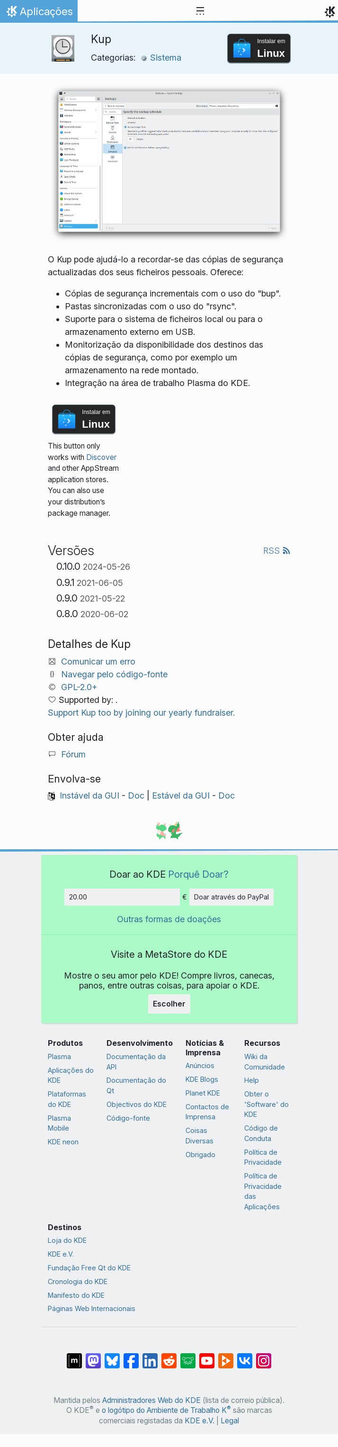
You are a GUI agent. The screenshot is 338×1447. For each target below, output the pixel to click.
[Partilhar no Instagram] (263, 1356)
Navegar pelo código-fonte (114, 674)
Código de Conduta (261, 1133)
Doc (136, 795)
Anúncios (200, 1065)
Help (251, 1080)
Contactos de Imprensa (207, 1112)
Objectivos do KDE (137, 1104)
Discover (101, 457)
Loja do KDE (67, 1240)
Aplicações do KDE (71, 1075)
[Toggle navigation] (200, 11)
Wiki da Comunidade (264, 1061)
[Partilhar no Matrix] (74, 1356)
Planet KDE (203, 1093)
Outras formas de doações (169, 919)
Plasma (59, 1056)
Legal (230, 1420)
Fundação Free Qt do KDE (89, 1268)
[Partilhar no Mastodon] (93, 1356)
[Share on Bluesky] (112, 1356)
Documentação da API (136, 1061)
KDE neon (63, 1142)
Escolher (169, 1003)
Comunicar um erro (98, 661)
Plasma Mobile (59, 1123)
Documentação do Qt (136, 1085)
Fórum (73, 754)
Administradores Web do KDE (151, 1400)
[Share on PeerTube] (225, 1356)
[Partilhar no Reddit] (169, 1356)
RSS (277, 551)
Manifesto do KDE (76, 1295)
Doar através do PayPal (231, 897)
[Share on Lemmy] (188, 1356)
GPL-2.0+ (79, 687)
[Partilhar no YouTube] (206, 1356)
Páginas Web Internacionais (91, 1308)
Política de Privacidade (263, 1157)
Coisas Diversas (199, 1135)
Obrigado (200, 1154)
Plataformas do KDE (67, 1099)
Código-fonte (128, 1118)
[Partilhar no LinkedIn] (150, 1356)
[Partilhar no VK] (244, 1356)
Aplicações (38, 14)
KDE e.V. (61, 1254)
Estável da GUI (181, 795)
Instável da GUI (89, 795)
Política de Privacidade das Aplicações (263, 1191)
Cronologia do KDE (77, 1281)
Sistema (160, 58)
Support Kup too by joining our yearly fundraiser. (141, 713)
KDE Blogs (202, 1079)
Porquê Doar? (198, 874)
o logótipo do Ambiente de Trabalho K (166, 1410)
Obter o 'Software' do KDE (266, 1104)
